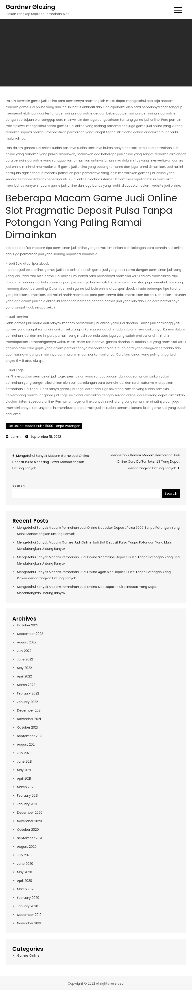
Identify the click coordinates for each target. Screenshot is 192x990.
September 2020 (30, 838)
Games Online (28, 955)
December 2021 (29, 710)
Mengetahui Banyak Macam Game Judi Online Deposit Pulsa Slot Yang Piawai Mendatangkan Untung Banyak (50, 461)
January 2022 (27, 702)
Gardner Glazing (30, 7)
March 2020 (26, 889)
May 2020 (24, 872)
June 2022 (25, 659)
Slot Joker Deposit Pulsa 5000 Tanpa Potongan (44, 426)
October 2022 (28, 625)
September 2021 (29, 736)
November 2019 (29, 923)
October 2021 (27, 727)
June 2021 (24, 761)
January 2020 (27, 906)
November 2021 (29, 719)
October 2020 (28, 829)
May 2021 (24, 770)
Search (18, 485)
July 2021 (24, 753)
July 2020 (24, 855)
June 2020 (25, 863)
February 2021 (27, 795)
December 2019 (29, 914)
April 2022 (24, 676)
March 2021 (25, 787)
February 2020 (28, 897)
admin (16, 436)
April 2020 (24, 880)
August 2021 (26, 744)
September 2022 (30, 634)
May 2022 (24, 668)
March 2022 (26, 685)
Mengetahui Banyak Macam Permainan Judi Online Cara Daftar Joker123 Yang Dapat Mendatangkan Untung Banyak (145, 461)
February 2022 (28, 693)
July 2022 (24, 651)
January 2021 (27, 804)
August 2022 (26, 642)
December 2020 (29, 812)
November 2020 (29, 821)
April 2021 (24, 778)
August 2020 (27, 846)
